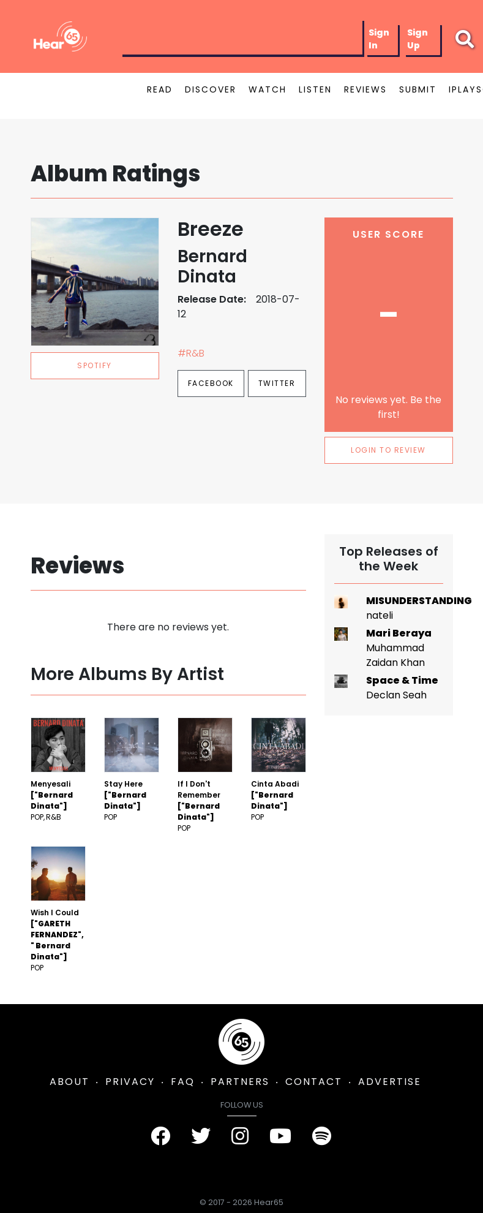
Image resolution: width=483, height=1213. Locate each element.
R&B (53, 817)
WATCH (267, 89)
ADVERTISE (389, 1082)
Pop (37, 817)
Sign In (379, 38)
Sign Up (417, 38)
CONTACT (313, 1082)
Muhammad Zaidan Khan (395, 655)
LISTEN (315, 89)
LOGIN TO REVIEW (388, 450)
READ (160, 89)
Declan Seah (396, 695)
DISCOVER (210, 89)
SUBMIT (417, 89)
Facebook (211, 383)
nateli (379, 615)
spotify (94, 365)
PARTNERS (240, 1082)
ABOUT (69, 1082)
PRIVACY (130, 1082)
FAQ (183, 1082)
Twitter (277, 383)
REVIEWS (365, 89)
